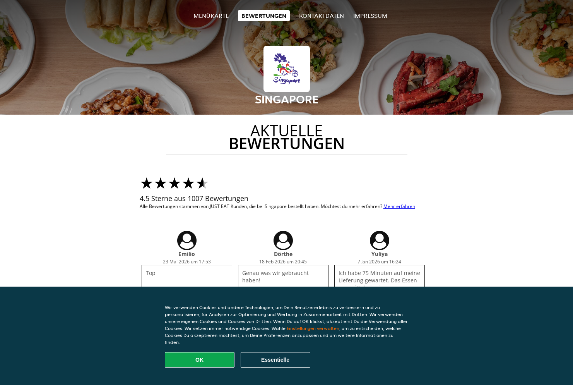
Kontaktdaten (321, 16)
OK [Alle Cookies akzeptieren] (199, 360)
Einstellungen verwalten (313, 328)
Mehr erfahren (399, 206)
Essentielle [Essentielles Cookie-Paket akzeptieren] (275, 360)
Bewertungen (263, 16)
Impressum (370, 16)
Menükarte (211, 16)
